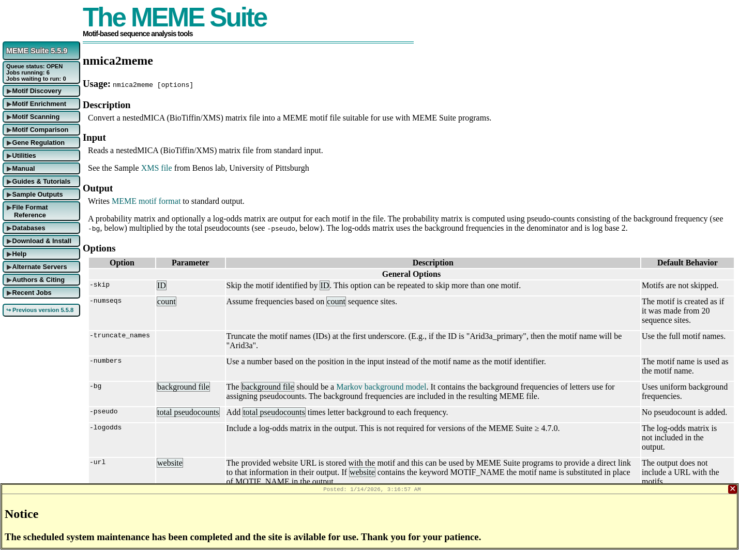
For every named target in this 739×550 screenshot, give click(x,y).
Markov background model (381, 386)
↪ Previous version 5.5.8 (39, 310)
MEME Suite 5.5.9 (36, 51)
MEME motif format (146, 201)
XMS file (156, 167)
